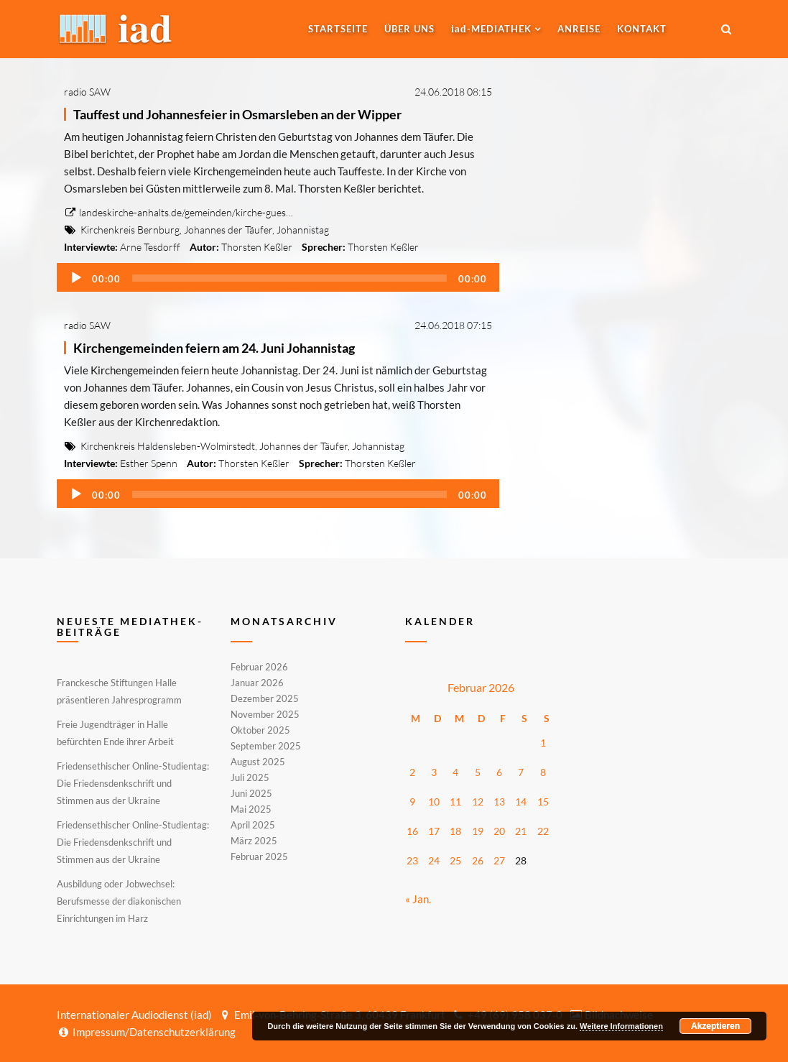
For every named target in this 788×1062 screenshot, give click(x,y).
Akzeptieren (715, 1026)
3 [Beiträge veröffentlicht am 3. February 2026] (434, 772)
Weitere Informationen (621, 1026)
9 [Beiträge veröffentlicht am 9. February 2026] (412, 801)
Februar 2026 (259, 667)
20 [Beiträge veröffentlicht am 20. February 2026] (499, 831)
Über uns (409, 28)
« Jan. (418, 898)
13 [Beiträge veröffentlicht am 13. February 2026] (499, 801)
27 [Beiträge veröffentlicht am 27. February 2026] (499, 860)
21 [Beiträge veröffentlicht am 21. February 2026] (521, 831)
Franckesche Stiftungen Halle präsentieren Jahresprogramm (119, 691)
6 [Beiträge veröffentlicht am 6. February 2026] (499, 772)
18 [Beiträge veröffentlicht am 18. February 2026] (455, 831)
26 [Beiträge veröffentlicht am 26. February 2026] (477, 860)
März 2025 (254, 840)
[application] (278, 277)
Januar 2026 (257, 682)
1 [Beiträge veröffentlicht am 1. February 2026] (543, 743)
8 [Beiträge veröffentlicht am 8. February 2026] (543, 772)
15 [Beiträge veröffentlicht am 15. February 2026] (543, 801)
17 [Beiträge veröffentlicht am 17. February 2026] (434, 831)
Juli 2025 (250, 777)
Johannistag (303, 229)
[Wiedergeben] (76, 278)
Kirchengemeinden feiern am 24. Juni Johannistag (214, 348)
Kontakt (642, 28)
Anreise (579, 28)
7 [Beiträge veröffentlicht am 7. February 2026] (521, 772)
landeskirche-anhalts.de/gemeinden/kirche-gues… (178, 212)
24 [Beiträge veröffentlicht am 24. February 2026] (434, 860)
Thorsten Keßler (256, 247)
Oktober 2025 (260, 730)
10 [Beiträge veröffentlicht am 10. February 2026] (434, 801)
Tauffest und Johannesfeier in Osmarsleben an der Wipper (237, 114)
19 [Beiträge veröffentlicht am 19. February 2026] (477, 831)
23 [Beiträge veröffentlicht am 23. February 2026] (412, 860)
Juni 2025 (251, 793)
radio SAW (87, 92)
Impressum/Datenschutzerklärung (146, 1031)
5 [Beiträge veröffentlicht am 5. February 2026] (478, 772)
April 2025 (253, 825)
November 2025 (265, 714)
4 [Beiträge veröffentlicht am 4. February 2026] (455, 772)
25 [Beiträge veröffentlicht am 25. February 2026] (455, 860)
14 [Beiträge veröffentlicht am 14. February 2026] (521, 801)
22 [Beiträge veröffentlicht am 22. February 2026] (543, 831)
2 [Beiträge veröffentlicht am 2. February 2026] (412, 772)
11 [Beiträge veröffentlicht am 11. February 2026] (455, 801)
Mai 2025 (251, 809)
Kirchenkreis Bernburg (130, 229)
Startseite (338, 28)
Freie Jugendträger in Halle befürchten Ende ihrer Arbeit (115, 733)
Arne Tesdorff (150, 247)
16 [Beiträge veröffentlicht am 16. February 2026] (412, 831)
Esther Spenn (148, 463)
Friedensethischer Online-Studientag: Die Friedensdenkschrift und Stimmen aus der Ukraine (133, 783)
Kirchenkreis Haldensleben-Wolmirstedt (167, 446)
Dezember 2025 (265, 698)
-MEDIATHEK (491, 28)
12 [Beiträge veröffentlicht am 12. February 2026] (477, 801)
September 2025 (266, 746)
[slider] (290, 278)
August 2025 (258, 761)
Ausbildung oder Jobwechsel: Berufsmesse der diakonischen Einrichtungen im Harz (119, 901)
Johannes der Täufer (228, 229)
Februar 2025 (259, 856)
